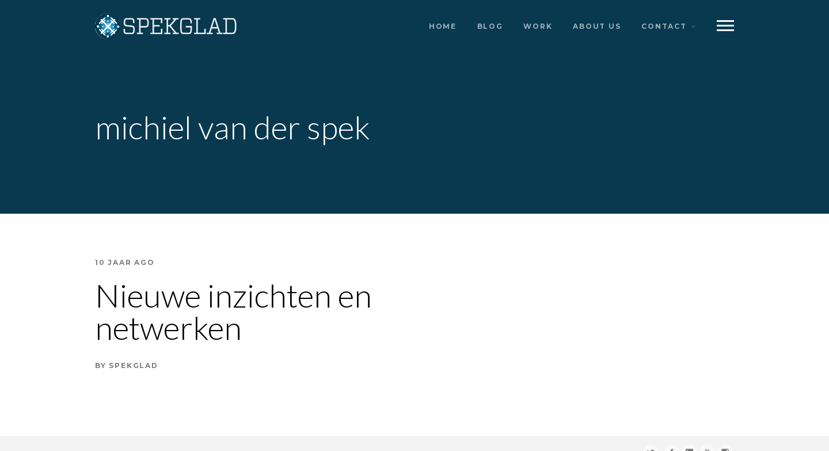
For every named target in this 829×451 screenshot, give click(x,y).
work (537, 26)
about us (597, 26)
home (443, 26)
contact (664, 26)
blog (490, 26)
